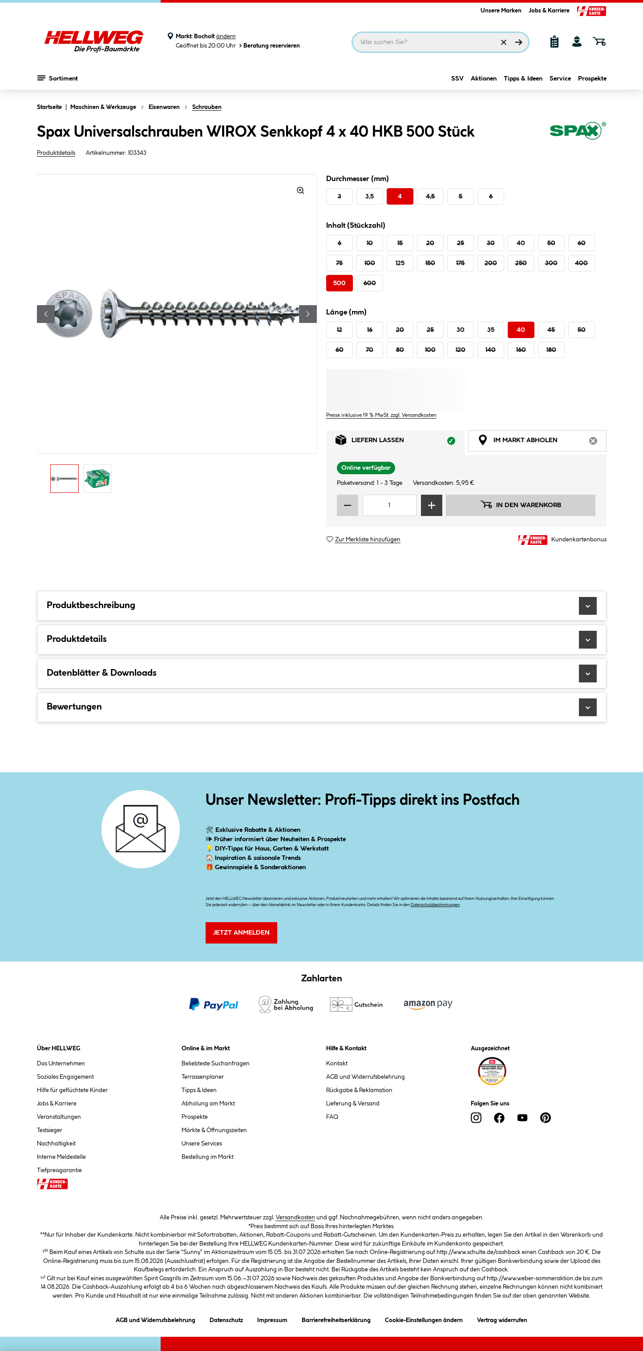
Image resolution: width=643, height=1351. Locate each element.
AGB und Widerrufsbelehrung (365, 1077)
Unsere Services (202, 1143)
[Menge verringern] (347, 505)
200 (491, 263)
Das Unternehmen (61, 1063)
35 (490, 330)
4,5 (430, 197)
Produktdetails (56, 153)
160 (521, 350)
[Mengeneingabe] (390, 505)
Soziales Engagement (65, 1077)
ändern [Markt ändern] (226, 36)
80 (400, 350)
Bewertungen (322, 707)
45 (551, 330)
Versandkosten (295, 1217)
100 (369, 263)
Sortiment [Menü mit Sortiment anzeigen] (57, 78)
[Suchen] (519, 42)
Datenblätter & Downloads (322, 673)
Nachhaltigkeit (56, 1143)
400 (581, 263)
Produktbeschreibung (322, 606)
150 (430, 263)
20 (430, 243)
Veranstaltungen (59, 1117)
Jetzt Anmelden (241, 933)
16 (369, 330)
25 (460, 243)
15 (400, 243)
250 (521, 263)
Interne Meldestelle (61, 1157)
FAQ (332, 1117)
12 (339, 330)
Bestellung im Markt (208, 1157)
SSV (457, 79)
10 (370, 243)
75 (339, 263)
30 (491, 243)
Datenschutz (226, 1319)
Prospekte (592, 79)
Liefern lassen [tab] (400, 442)
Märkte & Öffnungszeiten (214, 1130)
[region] (177, 336)
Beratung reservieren (269, 45)
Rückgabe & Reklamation (359, 1090)
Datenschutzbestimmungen (435, 905)
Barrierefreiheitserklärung (336, 1319)
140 (490, 350)
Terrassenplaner (203, 1077)
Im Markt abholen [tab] (542, 442)
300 (551, 263)
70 (369, 350)
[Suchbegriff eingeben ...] (441, 42)
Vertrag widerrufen (502, 1320)
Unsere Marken (501, 10)
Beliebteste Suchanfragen (216, 1063)
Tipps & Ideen (523, 79)
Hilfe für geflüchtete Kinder (72, 1090)
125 (400, 263)
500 (339, 283)
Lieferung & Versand (353, 1103)
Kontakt (337, 1063)
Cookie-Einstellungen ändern (424, 1319)
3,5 (369, 197)
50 (551, 243)
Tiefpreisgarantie (59, 1170)
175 (460, 263)
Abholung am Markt (208, 1103)
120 (460, 350)
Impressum (272, 1319)
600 (370, 283)
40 (521, 243)
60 (582, 243)
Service (560, 79)
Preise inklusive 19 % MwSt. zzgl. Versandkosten (381, 415)
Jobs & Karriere (549, 10)
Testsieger (49, 1130)
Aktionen (484, 79)
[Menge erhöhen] (431, 505)
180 (551, 350)
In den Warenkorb (520, 504)
